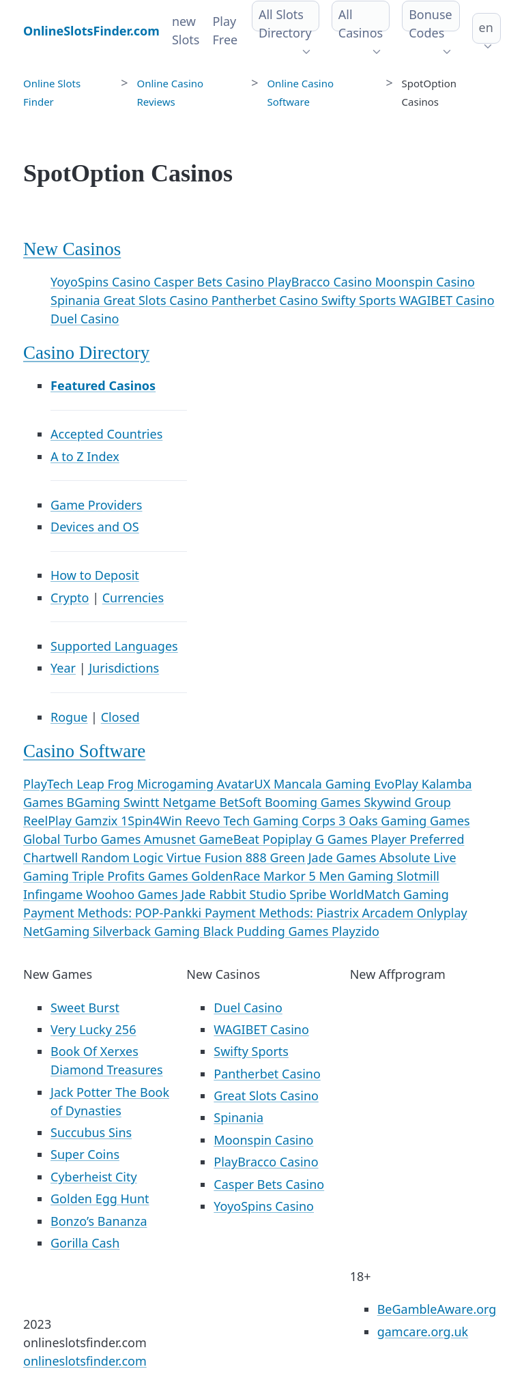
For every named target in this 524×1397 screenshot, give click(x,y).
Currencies (133, 597)
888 (258, 857)
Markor (285, 876)
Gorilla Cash (84, 1243)
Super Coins (84, 1154)
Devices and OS (94, 526)
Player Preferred (417, 839)
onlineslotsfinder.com (85, 1361)
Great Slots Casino (157, 300)
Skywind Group (407, 802)
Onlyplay (442, 913)
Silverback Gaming (148, 931)
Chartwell (52, 857)
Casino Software (84, 751)
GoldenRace (227, 876)
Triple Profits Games (132, 876)
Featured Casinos (103, 385)
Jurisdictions (124, 668)
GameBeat (230, 839)
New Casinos (72, 249)
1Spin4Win (153, 820)
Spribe (309, 894)
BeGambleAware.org (437, 1309)
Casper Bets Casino (210, 282)
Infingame (54, 894)
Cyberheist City (93, 1176)
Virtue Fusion (206, 857)
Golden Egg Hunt (99, 1198)
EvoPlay (398, 784)
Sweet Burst (84, 1007)
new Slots (186, 30)
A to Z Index (84, 456)
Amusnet (171, 839)
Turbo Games (103, 839)
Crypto (69, 597)
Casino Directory (86, 352)
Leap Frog (106, 784)
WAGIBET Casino (447, 300)
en (486, 27)
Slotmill (417, 876)
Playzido (355, 931)
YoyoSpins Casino (102, 282)
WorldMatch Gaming (389, 894)
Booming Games (314, 802)
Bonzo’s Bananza (98, 1221)
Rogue (68, 717)
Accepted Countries (106, 434)
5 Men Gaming (353, 876)
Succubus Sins (91, 1132)
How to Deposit (94, 575)
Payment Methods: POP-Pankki (114, 913)
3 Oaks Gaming (384, 820)
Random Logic (123, 857)
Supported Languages (114, 646)
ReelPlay (49, 820)
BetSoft (242, 802)
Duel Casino (84, 318)
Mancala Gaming (324, 784)
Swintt (142, 802)
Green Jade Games (324, 857)
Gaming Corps (296, 820)
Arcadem (389, 913)
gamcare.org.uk (423, 1331)
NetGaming (58, 931)
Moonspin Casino (425, 282)
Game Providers (96, 505)
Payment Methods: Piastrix (283, 913)
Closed (120, 717)
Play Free (224, 30)
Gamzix (98, 820)
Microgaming (177, 784)
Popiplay (289, 839)
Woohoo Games (133, 894)
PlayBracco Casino (321, 282)
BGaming (95, 802)
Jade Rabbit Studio (235, 894)
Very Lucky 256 (93, 1029)
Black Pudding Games (267, 931)
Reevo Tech (218, 820)
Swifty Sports (360, 300)
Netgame (190, 802)
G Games (342, 839)
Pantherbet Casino (266, 300)
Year (63, 668)
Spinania (76, 300)
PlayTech (49, 784)
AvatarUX (245, 784)
